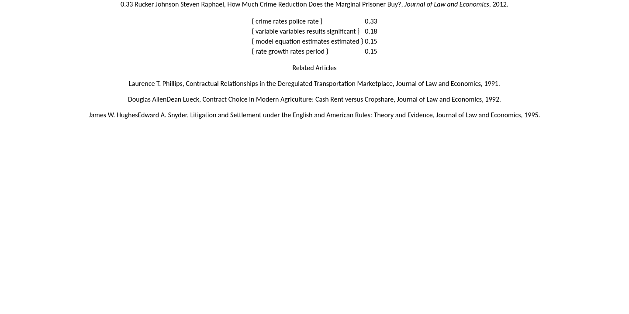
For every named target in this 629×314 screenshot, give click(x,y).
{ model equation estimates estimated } (307, 41)
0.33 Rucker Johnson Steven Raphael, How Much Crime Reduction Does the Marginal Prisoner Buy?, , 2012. (314, 4)
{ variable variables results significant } (305, 31)
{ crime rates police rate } (287, 21)
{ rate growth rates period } (290, 51)
